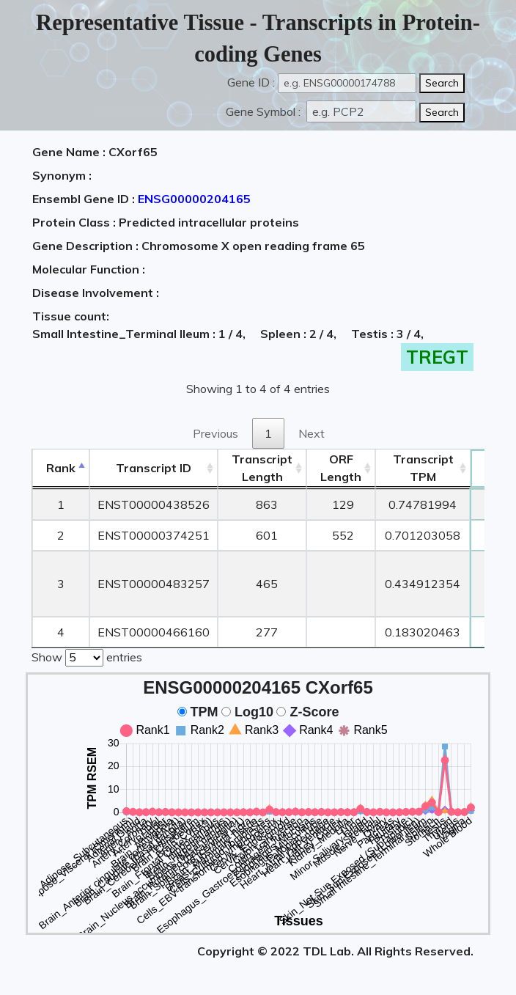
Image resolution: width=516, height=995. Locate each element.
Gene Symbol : (264, 111)
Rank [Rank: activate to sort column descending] (60, 467)
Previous (215, 433)
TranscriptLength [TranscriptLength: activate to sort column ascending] (262, 468)
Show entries (87, 656)
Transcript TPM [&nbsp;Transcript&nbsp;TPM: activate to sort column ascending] (423, 468)
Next (311, 433)
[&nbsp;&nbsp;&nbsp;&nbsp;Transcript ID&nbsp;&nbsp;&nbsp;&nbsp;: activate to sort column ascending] (153, 468)
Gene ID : (251, 82)
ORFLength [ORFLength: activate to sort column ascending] (340, 468)
